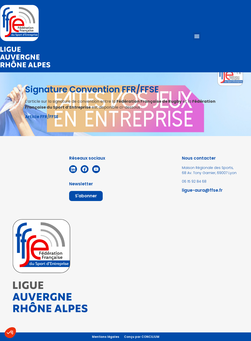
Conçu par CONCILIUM (141, 337)
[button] (197, 36)
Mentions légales (105, 337)
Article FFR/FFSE (41, 117)
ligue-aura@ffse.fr (202, 190)
